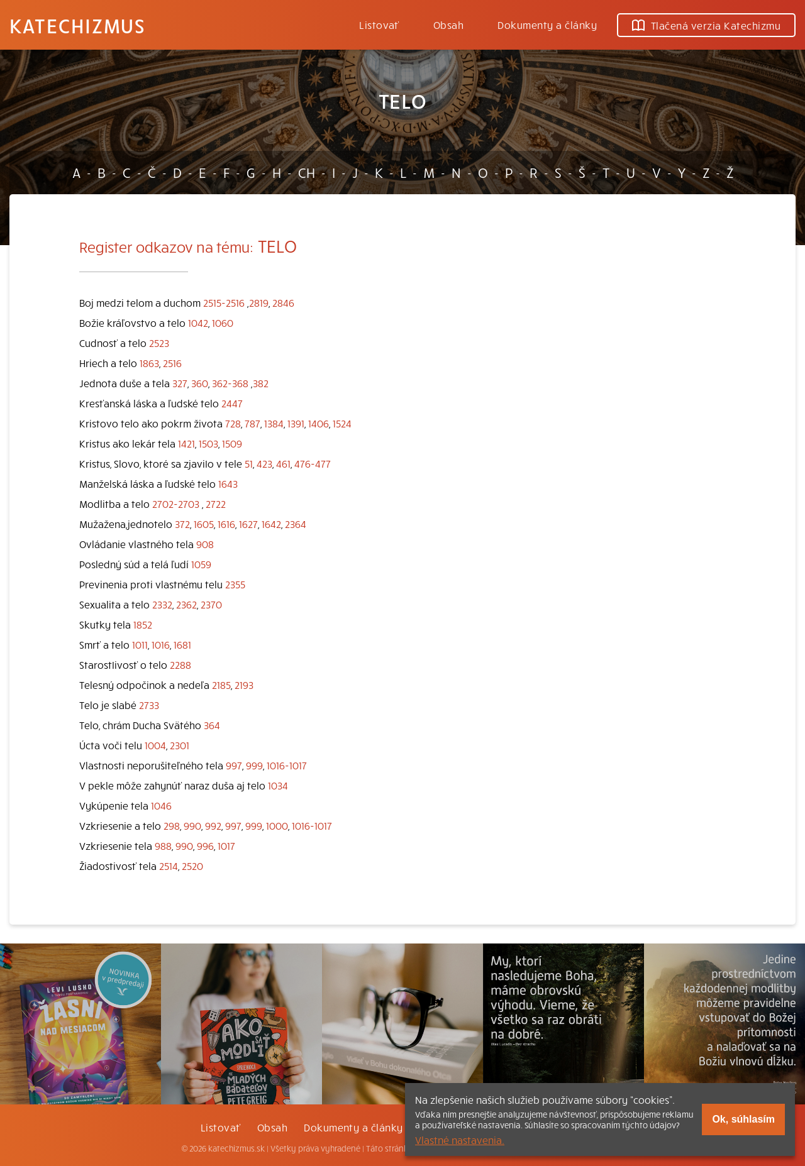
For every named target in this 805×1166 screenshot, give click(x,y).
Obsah (448, 24)
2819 (259, 302)
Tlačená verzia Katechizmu (706, 25)
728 (233, 423)
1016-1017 (287, 765)
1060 (222, 322)
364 (212, 724)
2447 (232, 403)
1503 (208, 443)
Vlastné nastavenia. (459, 1139)
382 (261, 383)
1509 (232, 443)
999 (254, 765)
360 (199, 383)
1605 (204, 523)
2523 (159, 342)
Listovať (379, 24)
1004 (155, 745)
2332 (162, 604)
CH (306, 172)
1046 (161, 805)
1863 (149, 362)
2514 (168, 865)
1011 (140, 644)
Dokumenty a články (547, 24)
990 (192, 825)
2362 (186, 604)
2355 (235, 584)
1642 (271, 523)
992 (213, 825)
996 (205, 845)
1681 (182, 644)
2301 (179, 745)
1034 (278, 785)
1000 (277, 825)
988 (163, 845)
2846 (283, 302)
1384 (274, 423)
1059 (201, 564)
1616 (226, 523)
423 (264, 463)
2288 (180, 664)
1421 (186, 443)
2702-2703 (175, 503)
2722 (216, 503)
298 (172, 825)
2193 (244, 684)
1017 (226, 845)
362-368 (230, 383)
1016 (161, 644)
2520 (192, 865)
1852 (142, 624)
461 (283, 463)
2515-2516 (224, 302)
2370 (211, 604)
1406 (318, 423)
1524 (342, 423)
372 (182, 523)
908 (205, 543)
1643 (228, 483)
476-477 (312, 463)
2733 (149, 704)
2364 (295, 523)
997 (234, 765)
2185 (221, 684)
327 (179, 383)
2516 (172, 362)
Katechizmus (77, 25)
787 (252, 423)
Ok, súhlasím (743, 1119)
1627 (248, 523)
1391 (295, 423)
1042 (198, 322)
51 (249, 463)
